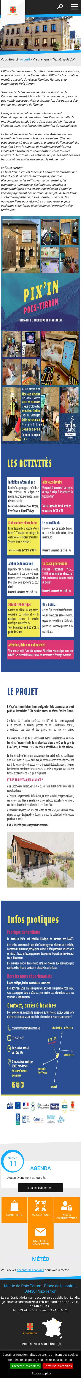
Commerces (14, 1215)
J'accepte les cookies (25, 1366)
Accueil (25, 59)
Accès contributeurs (66, 1216)
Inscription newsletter (40, 1242)
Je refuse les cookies (58, 1366)
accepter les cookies (30, 1270)
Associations (40, 1215)
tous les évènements (40, 1188)
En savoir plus (41, 1373)
